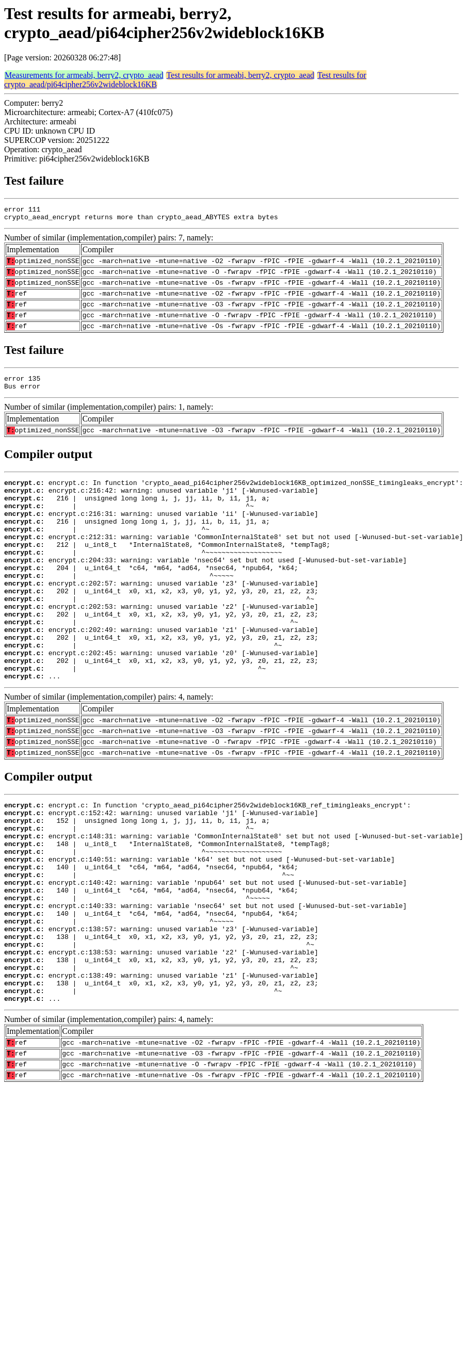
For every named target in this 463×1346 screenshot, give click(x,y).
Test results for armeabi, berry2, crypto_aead (240, 75)
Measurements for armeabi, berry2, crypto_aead (84, 75)
